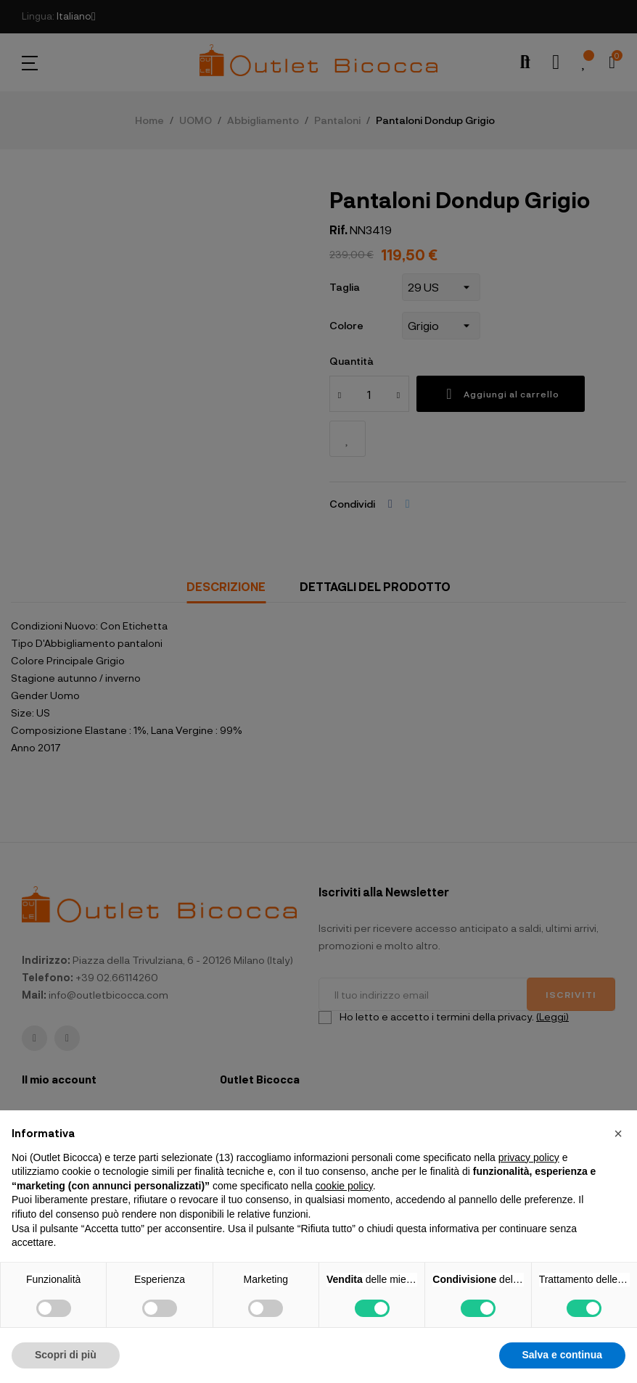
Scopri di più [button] (65, 1355)
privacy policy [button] (528, 1157)
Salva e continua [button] (562, 1355)
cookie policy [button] (344, 1186)
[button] (618, 1133)
